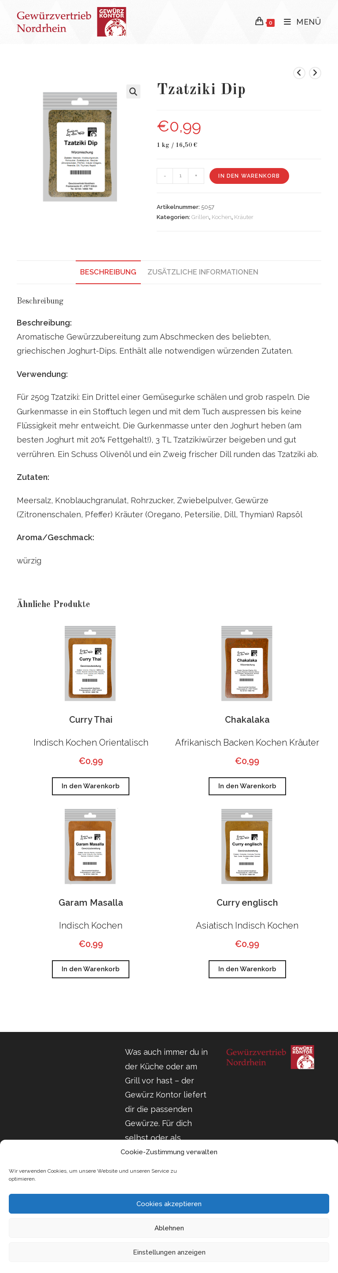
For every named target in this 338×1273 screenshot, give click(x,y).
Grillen (200, 217)
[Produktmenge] (180, 176)
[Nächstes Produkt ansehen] (315, 73)
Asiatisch (214, 925)
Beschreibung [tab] (108, 272)
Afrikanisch (198, 742)
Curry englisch (247, 902)
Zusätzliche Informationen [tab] (202, 272)
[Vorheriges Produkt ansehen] (299, 73)
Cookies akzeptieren (169, 1204)
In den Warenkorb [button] (91, 786)
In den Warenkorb (249, 176)
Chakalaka (247, 719)
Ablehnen (169, 1228)
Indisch (48, 742)
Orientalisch (123, 742)
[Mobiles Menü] (299, 21)
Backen (238, 742)
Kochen (221, 217)
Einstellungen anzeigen (169, 1252)
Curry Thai (91, 719)
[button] (133, 91)
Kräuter (244, 217)
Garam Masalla (91, 902)
